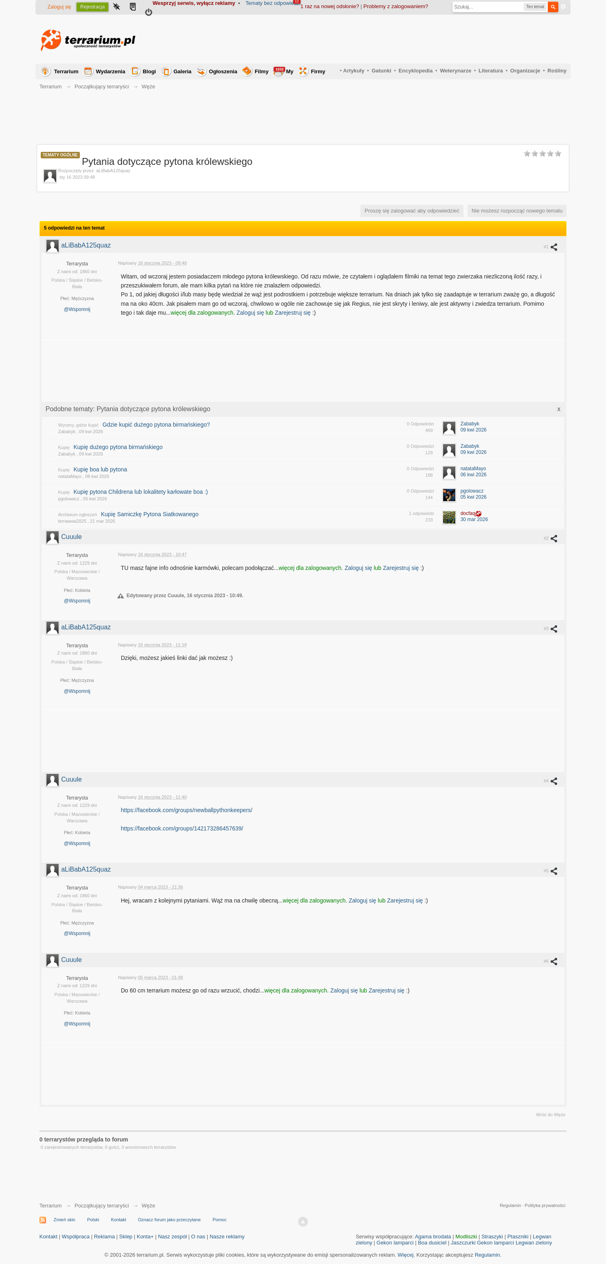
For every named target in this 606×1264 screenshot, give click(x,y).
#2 (551, 538)
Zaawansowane (563, 6)
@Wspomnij (77, 309)
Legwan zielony (534, 1243)
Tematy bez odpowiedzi (273, 3)
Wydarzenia (110, 71)
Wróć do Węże (550, 1114)
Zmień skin (64, 1219)
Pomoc (219, 1219)
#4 (551, 780)
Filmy (261, 71)
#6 (551, 961)
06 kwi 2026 (474, 475)
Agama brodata (433, 1236)
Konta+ (145, 1236)
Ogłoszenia (223, 71)
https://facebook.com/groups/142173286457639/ (182, 828)
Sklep (126, 1236)
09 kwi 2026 (474, 430)
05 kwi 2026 (474, 497)
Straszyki (492, 1236)
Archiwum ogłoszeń (77, 514)
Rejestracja (92, 7)
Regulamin (510, 1205)
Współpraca (75, 1236)
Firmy (318, 71)
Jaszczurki (463, 1243)
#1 (551, 246)
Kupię (64, 447)
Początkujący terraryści (102, 1206)
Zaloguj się (59, 7)
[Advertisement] (418, 39)
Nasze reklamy (227, 1236)
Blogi (149, 71)
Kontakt (118, 1219)
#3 (551, 628)
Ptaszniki (518, 1236)
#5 (551, 870)
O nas (198, 1236)
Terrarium (66, 71)
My (283, 70)
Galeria (182, 71)
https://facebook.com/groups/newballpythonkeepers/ (187, 810)
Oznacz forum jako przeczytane (169, 1219)
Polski (93, 1219)
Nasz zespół (172, 1236)
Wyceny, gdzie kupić (78, 425)
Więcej (405, 1255)
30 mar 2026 (474, 519)
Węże (148, 1206)
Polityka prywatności (545, 1205)
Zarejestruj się (293, 312)
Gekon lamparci (395, 1243)
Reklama (104, 1236)
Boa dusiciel (432, 1243)
